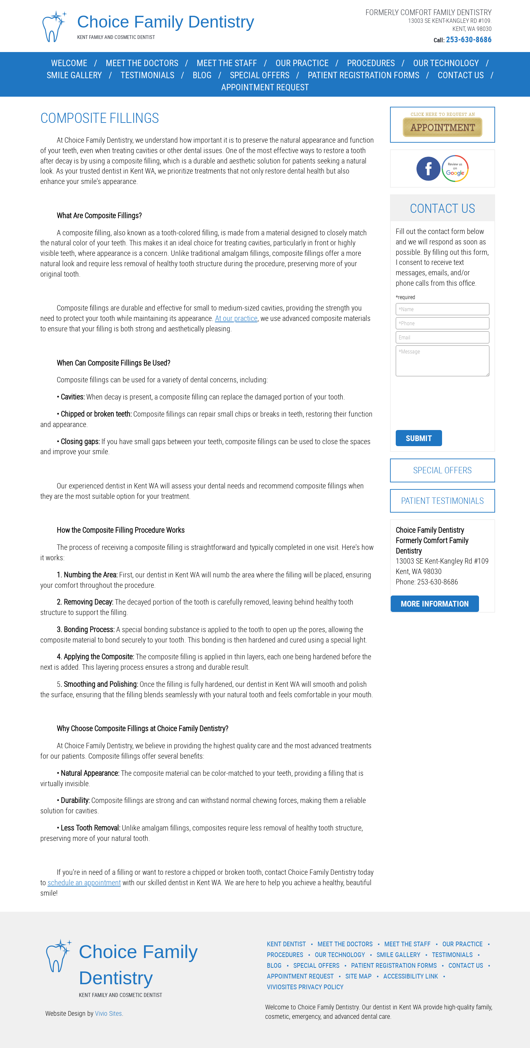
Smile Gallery (74, 75)
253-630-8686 (469, 39)
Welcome (69, 63)
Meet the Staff (227, 63)
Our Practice (302, 63)
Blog (202, 75)
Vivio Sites (108, 1013)
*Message (442, 360)
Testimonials (147, 75)
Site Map (358, 976)
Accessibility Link (410, 976)
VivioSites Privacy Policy (305, 986)
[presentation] (423, 402)
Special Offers (259, 75)
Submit (419, 438)
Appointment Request (265, 87)
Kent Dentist (286, 943)
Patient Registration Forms (363, 75)
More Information (435, 603)
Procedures (371, 63)
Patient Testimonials (442, 501)
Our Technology (446, 63)
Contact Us (461, 75)
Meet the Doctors (142, 63)
